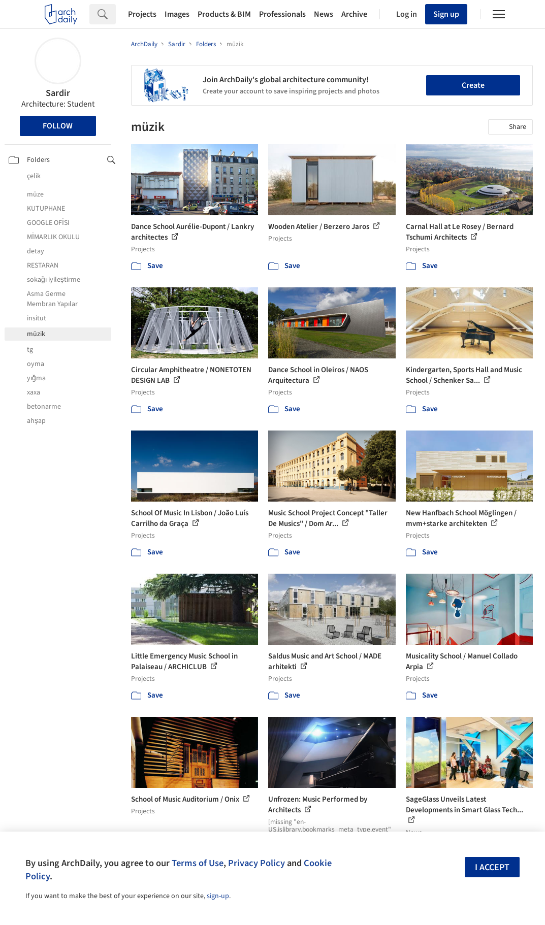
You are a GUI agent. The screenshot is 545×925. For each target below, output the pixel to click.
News (323, 14)
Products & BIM (224, 14)
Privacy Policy (256, 863)
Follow (58, 125)
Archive (354, 14)
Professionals (282, 14)
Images (177, 14)
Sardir (58, 93)
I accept (492, 867)
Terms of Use (197, 863)
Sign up (446, 14)
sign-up (218, 896)
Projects (142, 14)
